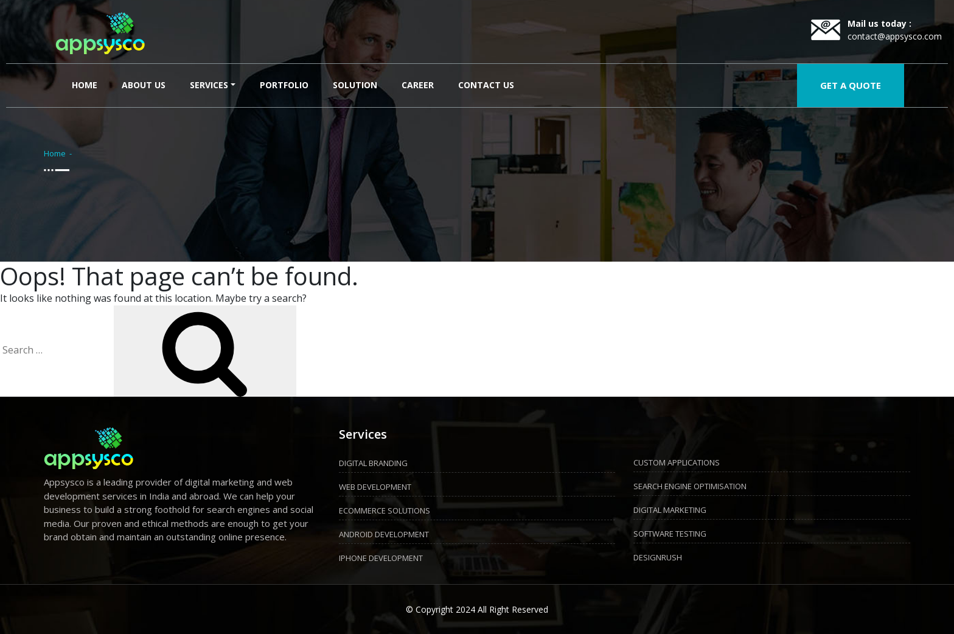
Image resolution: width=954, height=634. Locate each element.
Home (87, 84)
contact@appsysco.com (895, 36)
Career (418, 85)
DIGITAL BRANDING (373, 463)
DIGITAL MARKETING (669, 509)
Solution (355, 85)
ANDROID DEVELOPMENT (384, 534)
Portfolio (284, 85)
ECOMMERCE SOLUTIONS (384, 510)
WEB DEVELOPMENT (375, 486)
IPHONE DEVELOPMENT (381, 557)
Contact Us (486, 85)
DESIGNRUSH (657, 557)
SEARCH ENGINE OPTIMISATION (690, 486)
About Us (143, 85)
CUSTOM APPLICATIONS (676, 462)
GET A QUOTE (850, 85)
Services (209, 85)
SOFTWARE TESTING (669, 533)
